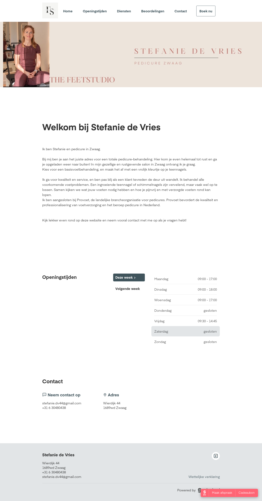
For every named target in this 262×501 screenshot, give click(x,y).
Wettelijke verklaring (204, 476)
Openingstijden (95, 11)
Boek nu (205, 11)
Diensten (124, 11)
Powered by (198, 490)
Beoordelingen (152, 11)
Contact (180, 11)
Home (68, 11)
